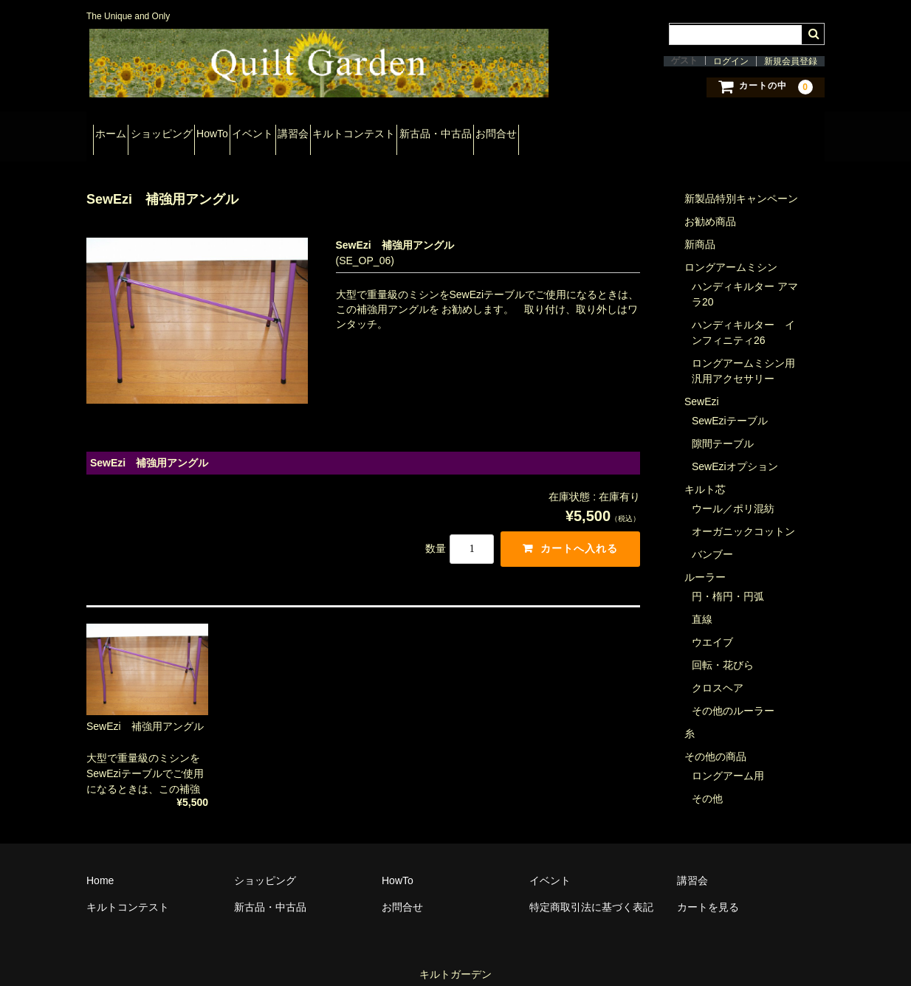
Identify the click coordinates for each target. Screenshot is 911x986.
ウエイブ (712, 627)
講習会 (404, 131)
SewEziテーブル (730, 406)
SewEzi (701, 387)
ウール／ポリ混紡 (733, 494)
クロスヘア (717, 673)
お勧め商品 (710, 207)
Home (100, 866)
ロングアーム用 (728, 761)
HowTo (271, 131)
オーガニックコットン (743, 517)
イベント (338, 131)
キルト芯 (705, 474)
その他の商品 (715, 742)
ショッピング (194, 131)
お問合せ (686, 131)
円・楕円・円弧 (728, 581)
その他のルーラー (733, 696)
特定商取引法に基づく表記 (591, 892)
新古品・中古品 (599, 131)
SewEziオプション (735, 452)
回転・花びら (723, 650)
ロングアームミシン (730, 252)
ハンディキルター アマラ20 (745, 279)
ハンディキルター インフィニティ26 (743, 317)
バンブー (712, 539)
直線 (702, 604)
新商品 (699, 229)
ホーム (117, 131)
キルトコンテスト (491, 131)
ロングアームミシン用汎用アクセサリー (743, 356)
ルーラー (705, 562)
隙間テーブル (723, 429)
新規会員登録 (790, 61)
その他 (707, 784)
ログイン (731, 61)
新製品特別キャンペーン (741, 184)
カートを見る (708, 892)
